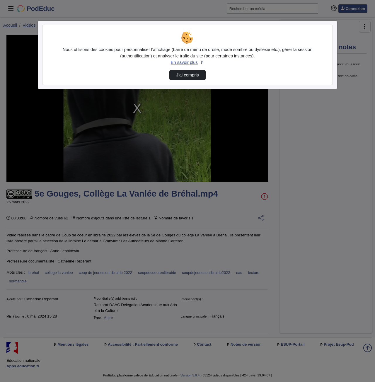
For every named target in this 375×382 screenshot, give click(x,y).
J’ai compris (187, 75)
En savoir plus (187, 62)
